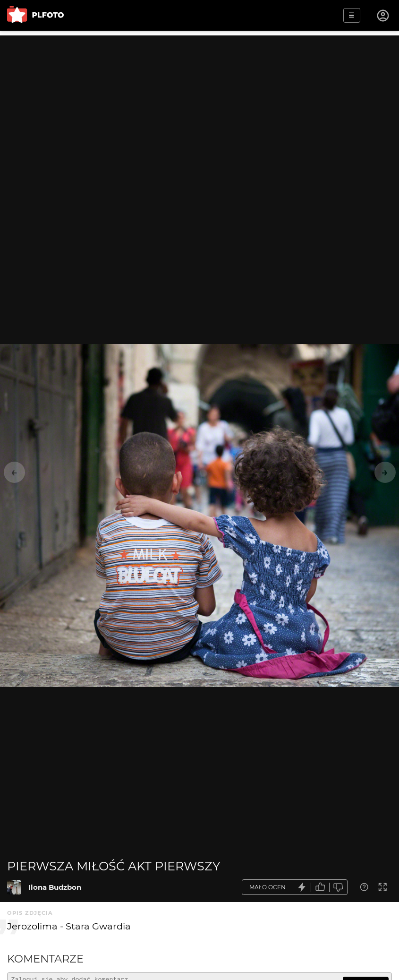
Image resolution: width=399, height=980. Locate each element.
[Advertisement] (199, 101)
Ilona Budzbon (54, 887)
